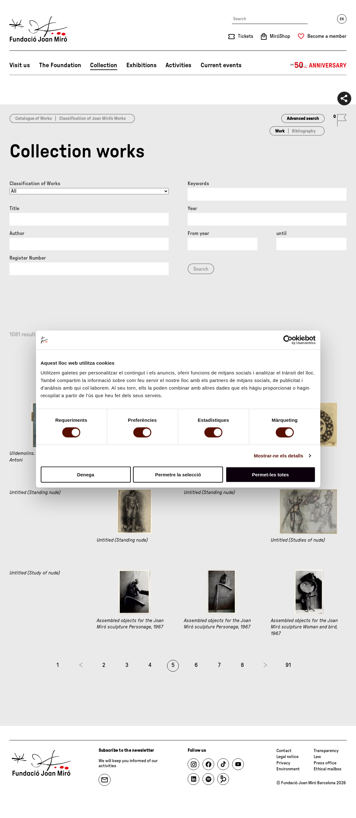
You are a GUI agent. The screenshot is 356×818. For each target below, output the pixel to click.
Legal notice (287, 757)
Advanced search (303, 118)
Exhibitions (141, 65)
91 (288, 665)
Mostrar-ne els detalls (278, 455)
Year (192, 208)
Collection (103, 65)
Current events (221, 65)
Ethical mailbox (327, 769)
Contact (284, 751)
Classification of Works (34, 183)
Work (280, 131)
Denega (85, 474)
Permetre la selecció (178, 474)
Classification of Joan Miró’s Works (92, 118)
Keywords (198, 183)
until (281, 233)
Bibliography (304, 131)
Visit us (19, 65)
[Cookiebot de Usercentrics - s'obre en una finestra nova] (288, 339)
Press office (325, 763)
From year (198, 233)
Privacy (283, 763)
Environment (288, 769)
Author (16, 233)
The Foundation (60, 65)
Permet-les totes (270, 474)
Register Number (27, 258)
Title (14, 208)
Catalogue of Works (33, 118)
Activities (178, 65)
